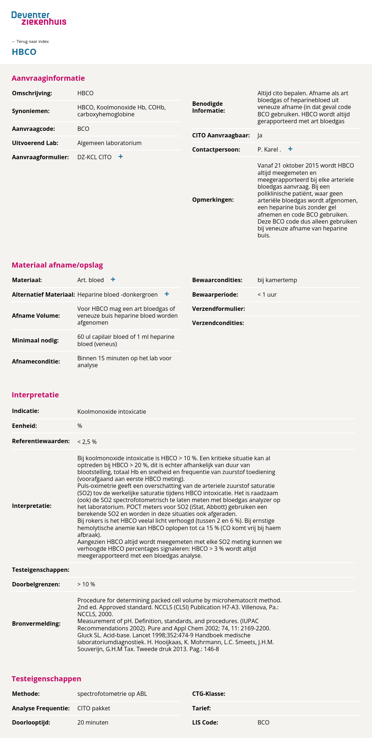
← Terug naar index (30, 41)
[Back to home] (39, 18)
